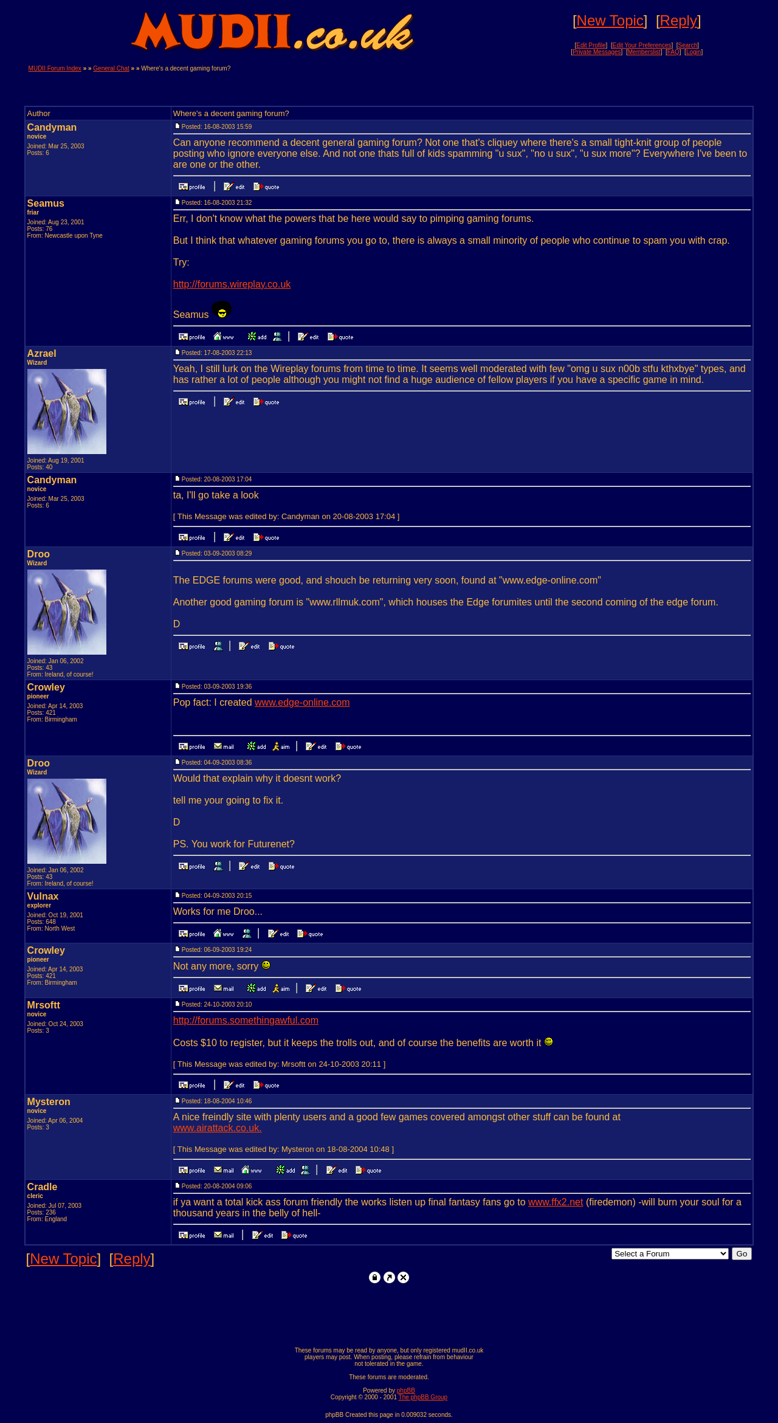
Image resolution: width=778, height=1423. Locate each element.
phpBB (406, 1390)
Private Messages (597, 52)
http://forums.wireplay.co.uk (232, 284)
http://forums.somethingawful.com (245, 1020)
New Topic (610, 20)
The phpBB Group (423, 1397)
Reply (678, 20)
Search (688, 45)
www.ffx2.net (555, 1202)
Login (693, 52)
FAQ (673, 52)
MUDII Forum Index (55, 68)
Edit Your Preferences (642, 45)
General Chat (111, 68)
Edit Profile (590, 45)
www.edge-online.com (302, 702)
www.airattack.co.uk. (217, 1128)
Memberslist (644, 52)
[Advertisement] (607, 83)
